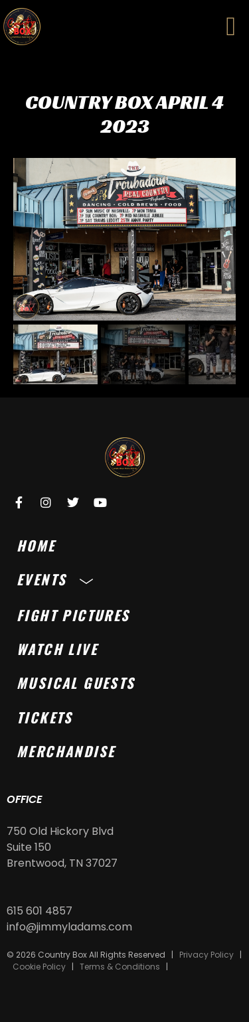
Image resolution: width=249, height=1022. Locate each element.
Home (36, 545)
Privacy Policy (206, 954)
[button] (230, 26)
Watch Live (57, 648)
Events (58, 579)
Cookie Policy (39, 966)
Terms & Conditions (120, 966)
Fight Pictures (73, 615)
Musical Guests (76, 682)
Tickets (45, 717)
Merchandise (66, 751)
